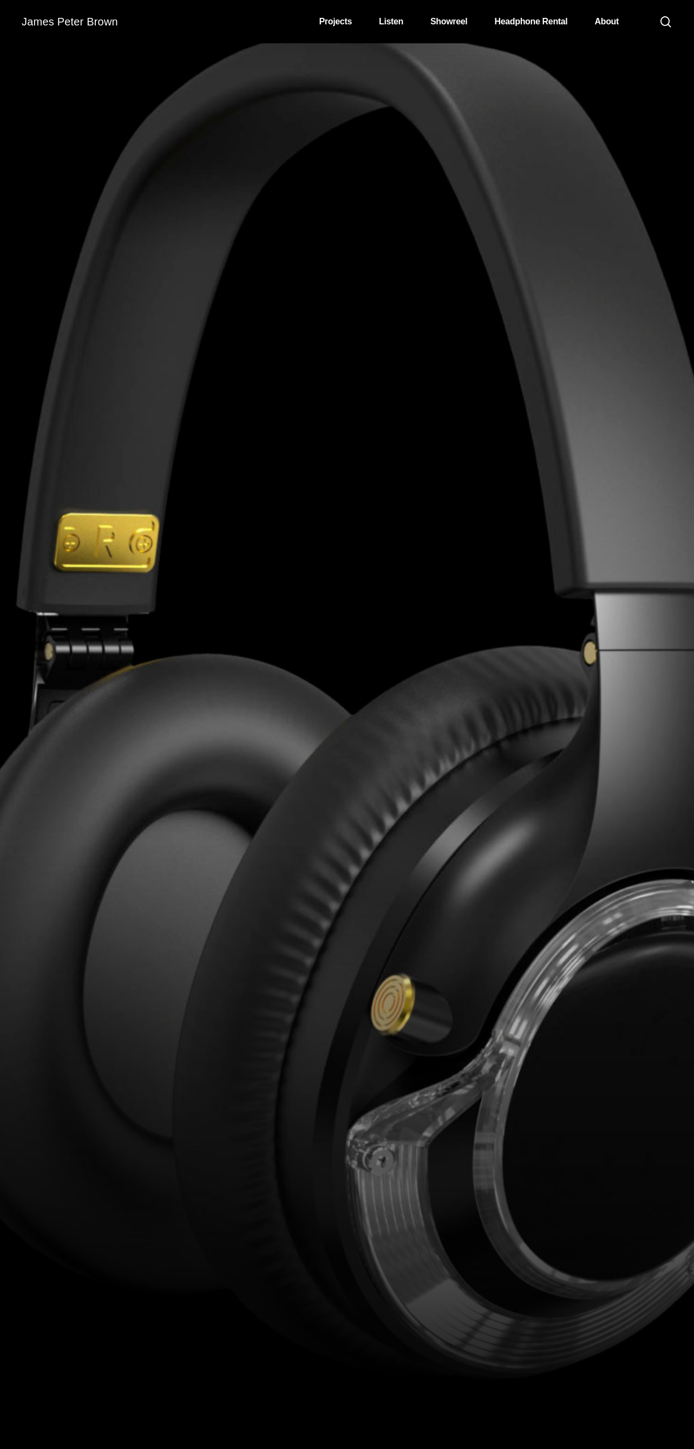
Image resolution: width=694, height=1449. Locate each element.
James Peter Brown (70, 21)
